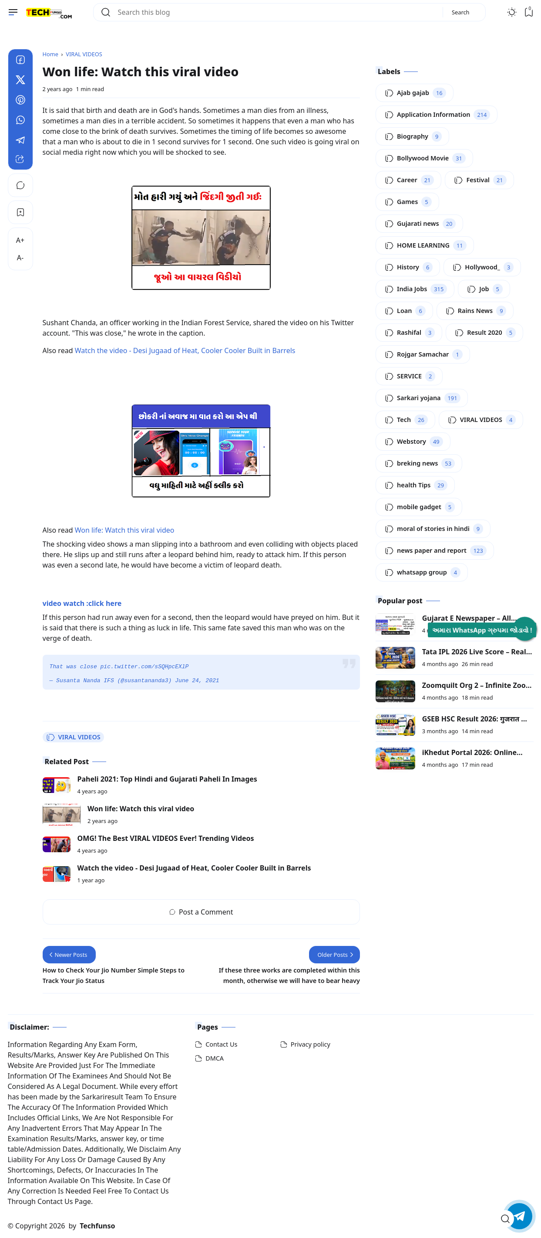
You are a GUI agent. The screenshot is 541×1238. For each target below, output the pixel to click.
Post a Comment (201, 912)
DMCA (214, 1058)
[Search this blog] (277, 12)
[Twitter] (20, 81)
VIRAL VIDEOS (73, 737)
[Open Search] (505, 1219)
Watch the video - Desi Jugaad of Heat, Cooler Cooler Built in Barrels (185, 350)
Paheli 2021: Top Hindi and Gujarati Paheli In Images (167, 779)
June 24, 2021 (197, 681)
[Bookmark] (20, 212)
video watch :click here (82, 603)
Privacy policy (310, 1044)
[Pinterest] (20, 101)
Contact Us (221, 1044)
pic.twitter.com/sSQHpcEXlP (145, 667)
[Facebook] (20, 61)
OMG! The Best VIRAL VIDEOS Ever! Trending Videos (165, 838)
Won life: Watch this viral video (125, 530)
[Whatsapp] (20, 121)
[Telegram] (20, 141)
